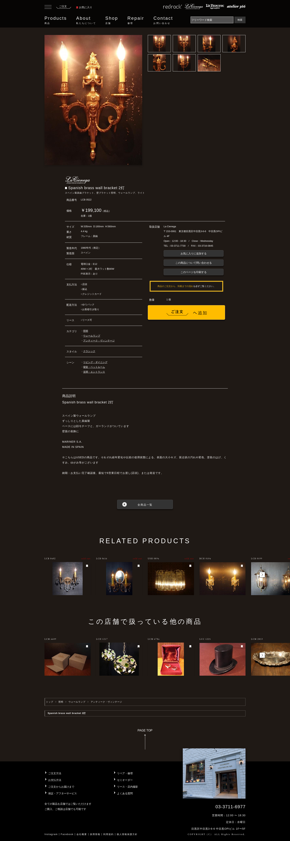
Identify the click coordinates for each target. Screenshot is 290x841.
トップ (49, 702)
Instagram (51, 834)
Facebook (67, 834)
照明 (85, 331)
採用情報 (95, 834)
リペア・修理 (125, 773)
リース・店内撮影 (127, 786)
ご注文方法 (54, 773)
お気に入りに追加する (194, 253)
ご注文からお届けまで (61, 786)
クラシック (89, 351)
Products (55, 20)
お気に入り (84, 7)
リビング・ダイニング (95, 362)
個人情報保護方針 (127, 834)
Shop (111, 20)
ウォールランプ (91, 335)
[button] (262, 574)
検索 (240, 19)
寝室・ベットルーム (94, 367)
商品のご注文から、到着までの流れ (175, 286)
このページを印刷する (194, 272)
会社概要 (82, 834)
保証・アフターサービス (62, 793)
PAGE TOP (145, 740)
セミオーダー (125, 780)
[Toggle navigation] (48, 7)
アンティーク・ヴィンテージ (99, 340)
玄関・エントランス (94, 371)
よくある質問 (125, 793)
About (86, 20)
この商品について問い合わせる (193, 262)
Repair (136, 20)
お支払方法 (54, 780)
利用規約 (108, 834)
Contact (163, 20)
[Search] (212, 20)
